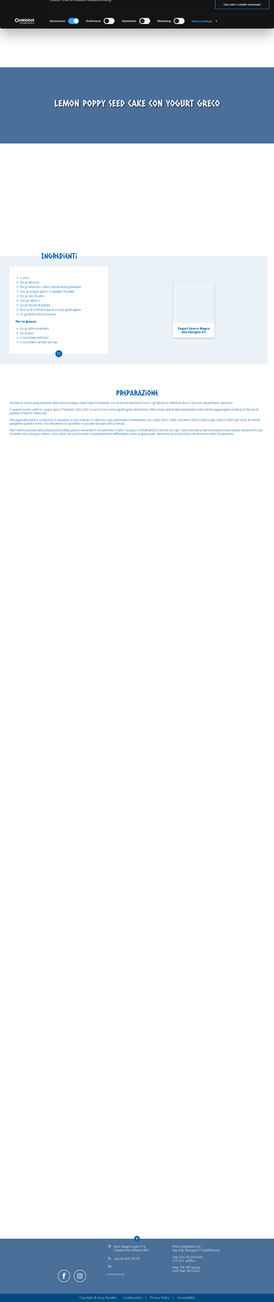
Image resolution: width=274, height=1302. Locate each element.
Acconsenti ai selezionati (242, 20)
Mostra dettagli (202, 48)
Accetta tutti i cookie (242, 9)
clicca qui (176, 18)
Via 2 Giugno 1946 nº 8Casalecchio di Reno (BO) (131, 1254)
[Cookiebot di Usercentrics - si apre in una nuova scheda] (24, 49)
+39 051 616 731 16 (126, 1264)
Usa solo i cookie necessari (242, 31)
